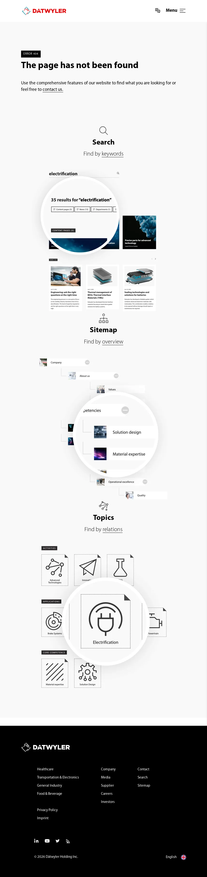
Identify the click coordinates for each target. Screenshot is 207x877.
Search (143, 777)
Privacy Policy (47, 810)
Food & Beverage (49, 794)
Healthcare (45, 769)
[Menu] (182, 11)
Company (108, 769)
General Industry (49, 786)
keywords (112, 154)
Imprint (43, 818)
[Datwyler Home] (42, 11)
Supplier (107, 786)
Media (105, 777)
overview (112, 342)
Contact (143, 769)
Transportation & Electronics (58, 777)
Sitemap (144, 786)
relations (113, 530)
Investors (108, 802)
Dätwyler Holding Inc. (62, 857)
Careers (106, 794)
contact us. (53, 89)
